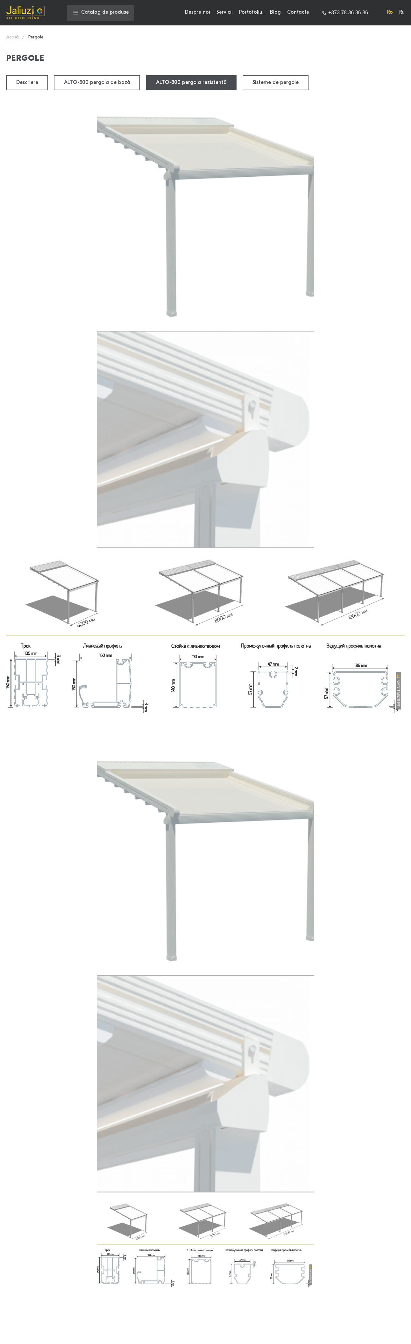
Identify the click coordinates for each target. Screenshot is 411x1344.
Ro (390, 12)
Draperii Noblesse (238, 1260)
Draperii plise (233, 1249)
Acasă (12, 37)
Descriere (27, 82)
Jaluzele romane (159, 1217)
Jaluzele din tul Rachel (166, 1315)
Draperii (227, 1304)
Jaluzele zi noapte (161, 1195)
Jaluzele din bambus (163, 1249)
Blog (275, 12)
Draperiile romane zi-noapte (251, 1217)
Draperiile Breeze (160, 1271)
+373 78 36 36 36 (34, 1256)
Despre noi (197, 12)
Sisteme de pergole (278, 82)
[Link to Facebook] (379, 1248)
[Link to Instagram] (397, 1248)
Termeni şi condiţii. (184, 1102)
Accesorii (150, 1293)
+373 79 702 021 (33, 1268)
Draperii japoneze (161, 1260)
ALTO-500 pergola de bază (97, 82)
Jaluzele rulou (234, 1195)
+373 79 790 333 (33, 1278)
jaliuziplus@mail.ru (36, 1238)
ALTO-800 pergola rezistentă (193, 82)
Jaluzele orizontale (162, 1228)
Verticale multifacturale (167, 1282)
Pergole (149, 1304)
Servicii (224, 12)
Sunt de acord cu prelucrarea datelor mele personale (63, 1116)
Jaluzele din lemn (238, 1239)
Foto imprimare (157, 1239)
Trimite (206, 1136)
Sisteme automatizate (165, 1206)
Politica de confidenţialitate (133, 1102)
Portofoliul (251, 12)
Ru (402, 12)
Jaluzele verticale (238, 1228)
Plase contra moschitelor (247, 1293)
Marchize (229, 1271)
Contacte (298, 12)
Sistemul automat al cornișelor (253, 1282)
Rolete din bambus (239, 1206)
